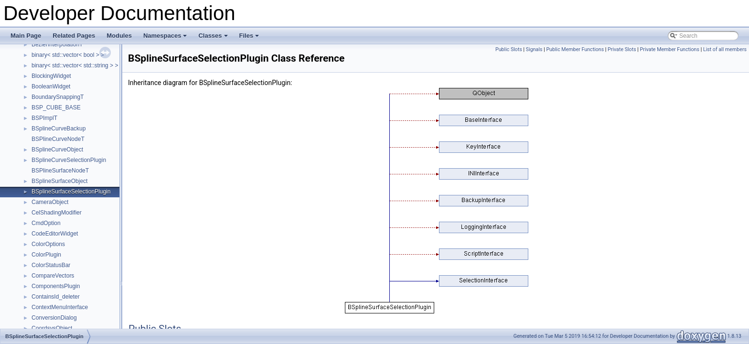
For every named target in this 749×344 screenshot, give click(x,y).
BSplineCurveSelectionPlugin (69, 160)
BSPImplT (44, 118)
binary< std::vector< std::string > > (75, 65)
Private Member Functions (669, 49)
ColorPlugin (46, 254)
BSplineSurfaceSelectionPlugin (71, 191)
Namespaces (166, 38)
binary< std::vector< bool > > (68, 55)
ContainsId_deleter (56, 296)
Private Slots (622, 49)
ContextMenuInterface (60, 307)
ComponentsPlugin (56, 286)
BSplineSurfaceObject (59, 181)
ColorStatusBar (51, 265)
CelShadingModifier (57, 212)
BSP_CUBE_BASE (56, 107)
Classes (213, 38)
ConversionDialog (54, 317)
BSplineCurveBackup (59, 128)
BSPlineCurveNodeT (58, 139)
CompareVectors (53, 275)
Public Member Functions (575, 49)
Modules (119, 35)
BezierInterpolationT (57, 44)
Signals (534, 49)
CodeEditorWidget (55, 233)
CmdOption (46, 223)
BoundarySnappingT (58, 97)
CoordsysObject (52, 328)
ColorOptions (48, 244)
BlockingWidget (51, 76)
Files (250, 38)
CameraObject (50, 202)
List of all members (725, 49)
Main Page (26, 35)
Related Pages (74, 35)
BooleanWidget (51, 86)
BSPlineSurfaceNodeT (60, 170)
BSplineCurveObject (57, 149)
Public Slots (508, 49)
